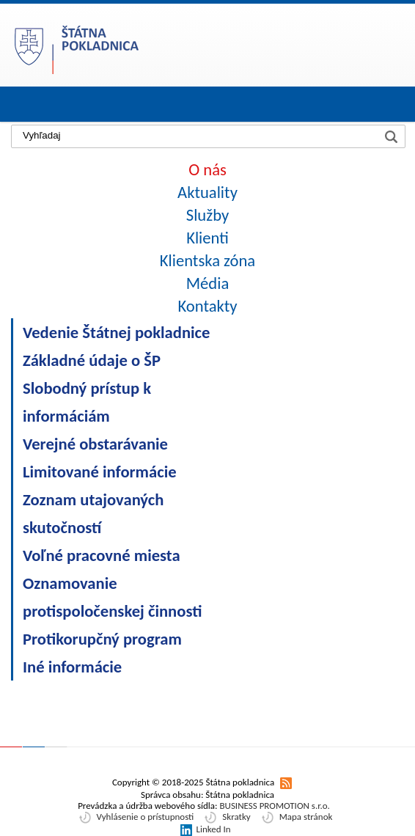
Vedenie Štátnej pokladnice (116, 332)
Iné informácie (72, 666)
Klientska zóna (207, 260)
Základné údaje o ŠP (92, 360)
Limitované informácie (100, 471)
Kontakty (207, 306)
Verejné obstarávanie (95, 443)
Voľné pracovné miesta (101, 555)
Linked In (213, 829)
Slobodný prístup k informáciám (87, 402)
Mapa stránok (306, 816)
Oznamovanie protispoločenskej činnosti (112, 597)
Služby (207, 215)
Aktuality (207, 192)
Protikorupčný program (102, 638)
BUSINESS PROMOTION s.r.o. (274, 805)
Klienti (207, 237)
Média (207, 283)
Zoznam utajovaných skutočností (93, 513)
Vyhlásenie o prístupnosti (145, 816)
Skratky (236, 816)
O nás (207, 169)
